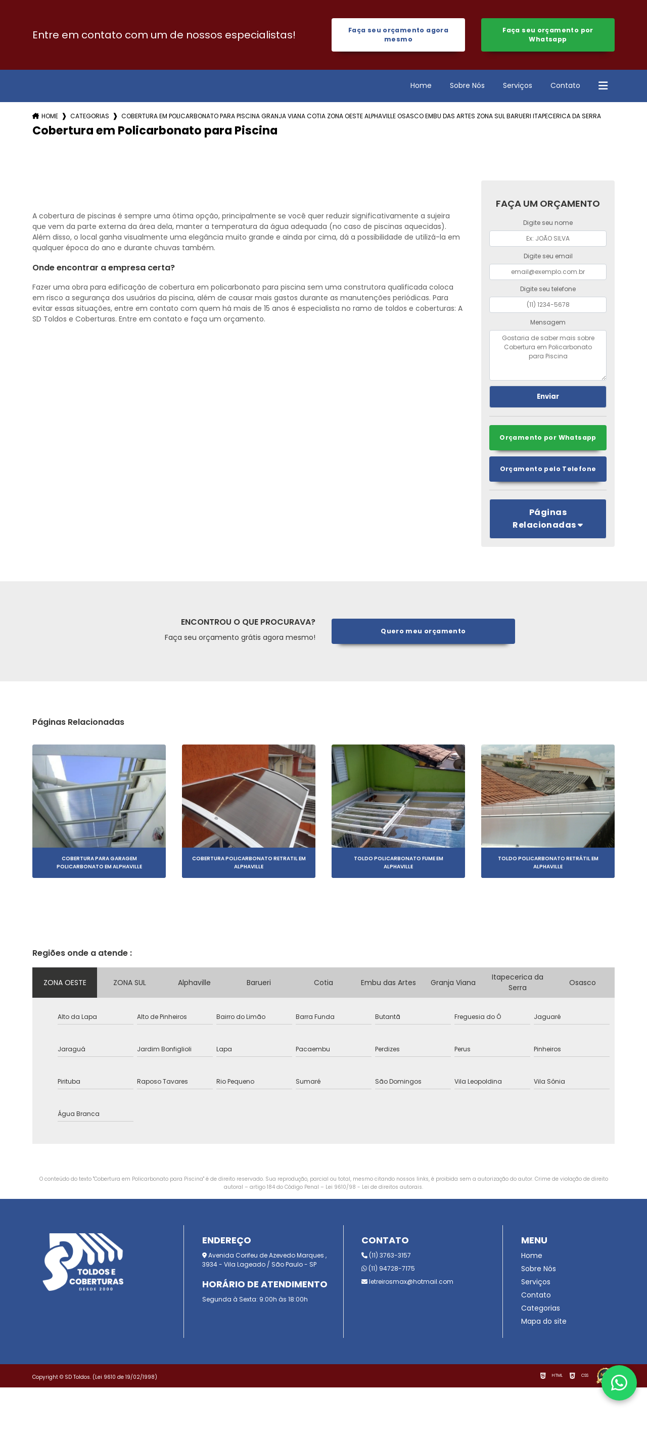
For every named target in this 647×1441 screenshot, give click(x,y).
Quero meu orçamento (423, 632)
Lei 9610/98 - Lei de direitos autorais (374, 1188)
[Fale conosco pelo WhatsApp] (619, 1383)
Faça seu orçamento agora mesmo (398, 35)
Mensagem (548, 323)
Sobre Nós (467, 86)
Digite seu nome (548, 223)
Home (421, 86)
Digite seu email (548, 257)
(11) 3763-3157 (386, 1256)
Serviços (517, 86)
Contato (565, 86)
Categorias (89, 117)
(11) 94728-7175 (388, 1270)
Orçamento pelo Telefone (547, 470)
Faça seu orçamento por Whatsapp (547, 35)
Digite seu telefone (548, 290)
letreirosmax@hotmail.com (407, 1283)
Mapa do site (544, 1322)
